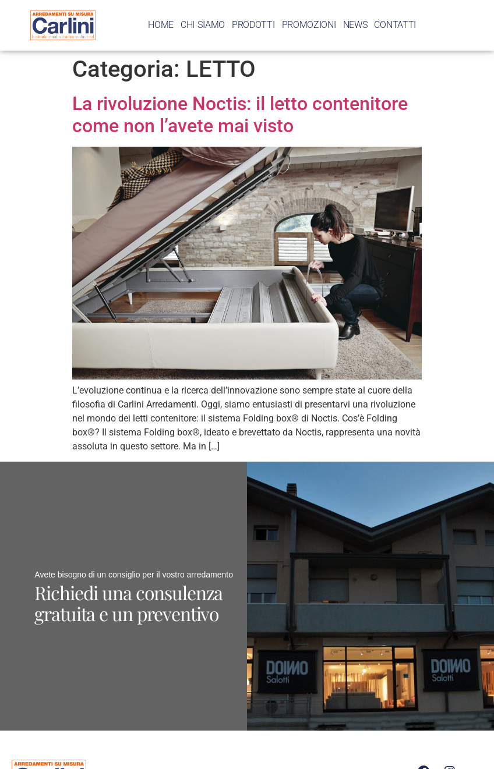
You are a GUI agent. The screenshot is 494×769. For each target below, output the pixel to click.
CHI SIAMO (203, 24)
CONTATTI (395, 24)
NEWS (355, 24)
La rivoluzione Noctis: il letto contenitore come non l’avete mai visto (240, 115)
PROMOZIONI (309, 24)
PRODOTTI (253, 24)
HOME (161, 24)
